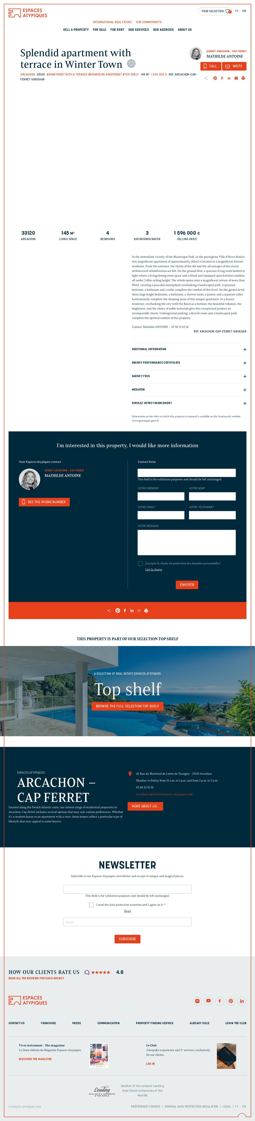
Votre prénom (148, 488)
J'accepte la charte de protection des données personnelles (183, 563)
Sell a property (76, 30)
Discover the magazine (35, 1059)
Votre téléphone (201, 507)
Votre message (148, 526)
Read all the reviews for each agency (36, 978)
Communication (108, 1023)
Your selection (216, 11)
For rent (117, 30)
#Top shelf (131, 74)
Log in (150, 1064)
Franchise (48, 1023)
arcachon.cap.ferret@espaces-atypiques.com (164, 794)
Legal (227, 1106)
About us (185, 30)
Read (127, 911)
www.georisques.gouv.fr (145, 420)
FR (237, 11)
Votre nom (197, 488)
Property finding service (154, 1023)
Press (76, 1023)
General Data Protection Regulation (191, 1106)
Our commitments (149, 22)
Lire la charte (153, 569)
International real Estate (112, 22)
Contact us (17, 1023)
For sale (99, 30)
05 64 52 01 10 (145, 787)
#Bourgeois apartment (105, 74)
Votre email (147, 507)
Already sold (199, 1023)
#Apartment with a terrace (67, 74)
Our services (138, 30)
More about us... (145, 806)
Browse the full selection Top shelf (127, 706)
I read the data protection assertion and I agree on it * (131, 905)
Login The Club (235, 1023)
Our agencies (163, 30)
